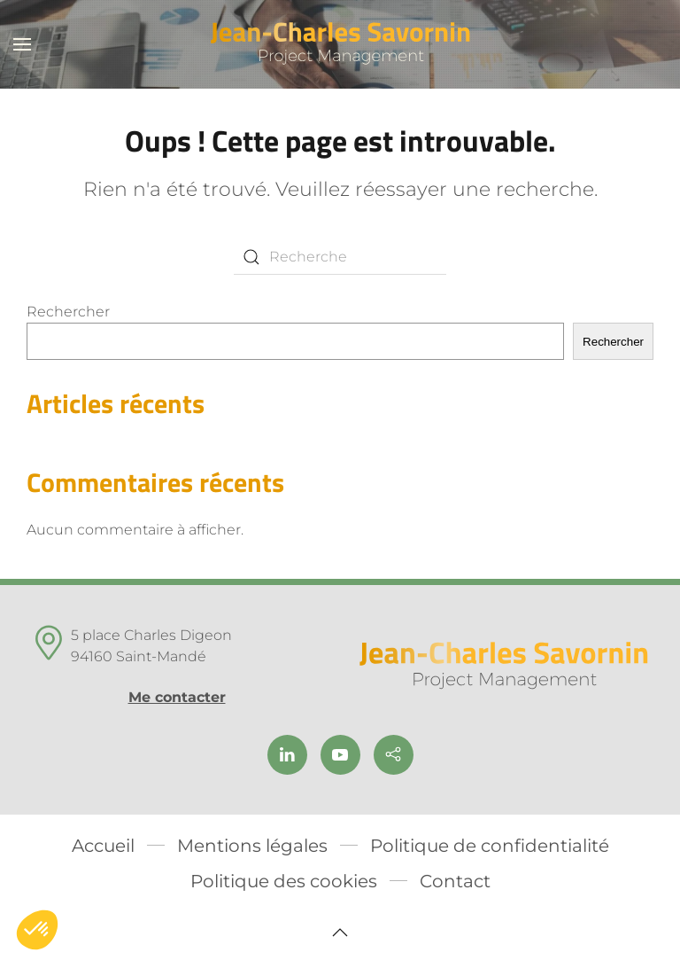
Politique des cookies (283, 881)
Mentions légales (252, 845)
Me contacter (177, 697)
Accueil (103, 845)
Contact (455, 881)
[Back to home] (340, 44)
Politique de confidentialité (489, 845)
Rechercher (68, 311)
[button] (22, 44)
